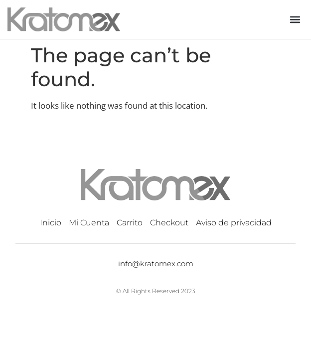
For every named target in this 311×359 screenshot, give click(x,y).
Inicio (50, 222)
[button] (295, 19)
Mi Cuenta (89, 222)
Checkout (169, 222)
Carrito (130, 222)
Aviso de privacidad (234, 222)
